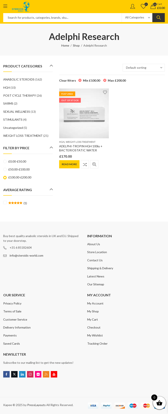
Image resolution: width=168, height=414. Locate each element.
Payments (10, 335)
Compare (85, 164)
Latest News (95, 276)
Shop (76, 45)
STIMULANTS (12, 119)
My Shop (93, 311)
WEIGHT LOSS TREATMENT (81, 141)
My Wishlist (95, 335)
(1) (17, 203)
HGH (61, 141)
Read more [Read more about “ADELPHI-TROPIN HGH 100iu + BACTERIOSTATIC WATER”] (69, 164)
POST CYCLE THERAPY (19, 95)
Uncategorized (13, 127)
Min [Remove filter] (91, 80)
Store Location (97, 252)
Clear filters (67, 80)
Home (65, 45)
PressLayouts (36, 405)
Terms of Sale (12, 311)
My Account (95, 303)
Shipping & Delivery (100, 268)
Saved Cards (11, 343)
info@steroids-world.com (26, 255)
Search (158, 17)
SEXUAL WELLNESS (16, 111)
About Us (93, 244)
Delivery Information (17, 327)
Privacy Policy (12, 303)
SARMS (8, 103)
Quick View (94, 164)
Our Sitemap (95, 284)
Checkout (93, 327)
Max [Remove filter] (117, 80)
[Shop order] (144, 68)
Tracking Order (97, 343)
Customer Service (15, 319)
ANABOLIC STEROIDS (18, 79)
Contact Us (95, 260)
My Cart (92, 319)
